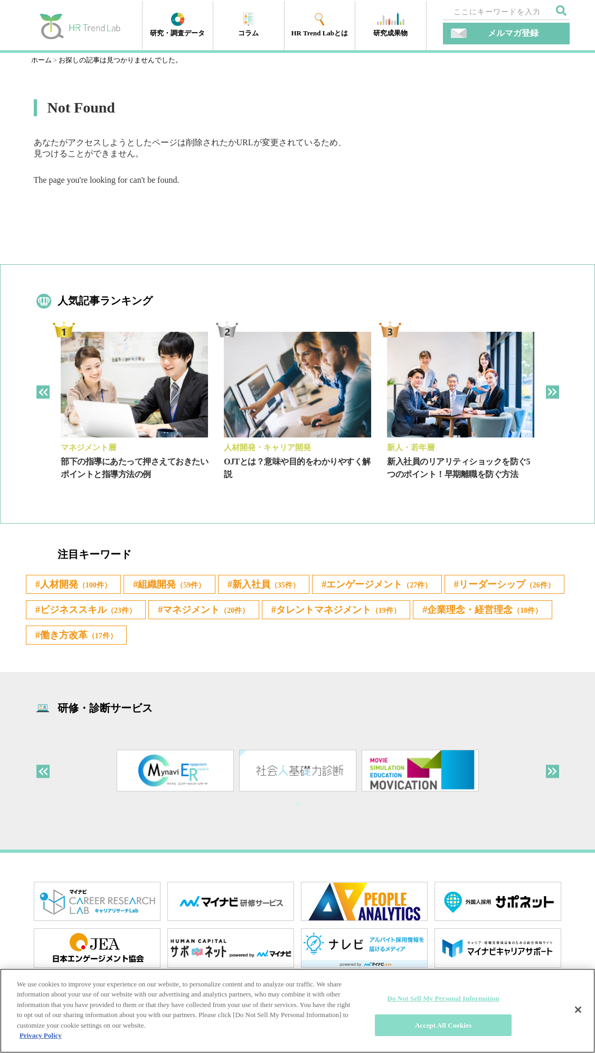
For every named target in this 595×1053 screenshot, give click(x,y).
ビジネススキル (227, 613)
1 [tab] (297, 814)
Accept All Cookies (443, 1025)
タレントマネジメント (109, 642)
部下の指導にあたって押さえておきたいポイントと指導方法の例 (134, 468)
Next (552, 391)
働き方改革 (403, 642)
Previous (43, 391)
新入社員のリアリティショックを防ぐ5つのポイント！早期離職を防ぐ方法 (458, 468)
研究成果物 (390, 25)
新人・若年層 (411, 447)
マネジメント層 (88, 447)
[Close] (578, 1009)
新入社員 (286, 585)
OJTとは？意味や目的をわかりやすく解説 (297, 468)
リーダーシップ (94, 613)
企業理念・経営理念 (269, 642)
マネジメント (355, 613)
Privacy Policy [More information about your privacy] (41, 1035)
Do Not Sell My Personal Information (443, 998)
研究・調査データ (177, 25)
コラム (248, 25)
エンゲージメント (409, 585)
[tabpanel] (134, 414)
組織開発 (184, 585)
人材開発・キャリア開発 (267, 447)
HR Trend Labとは (319, 25)
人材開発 (80, 585)
